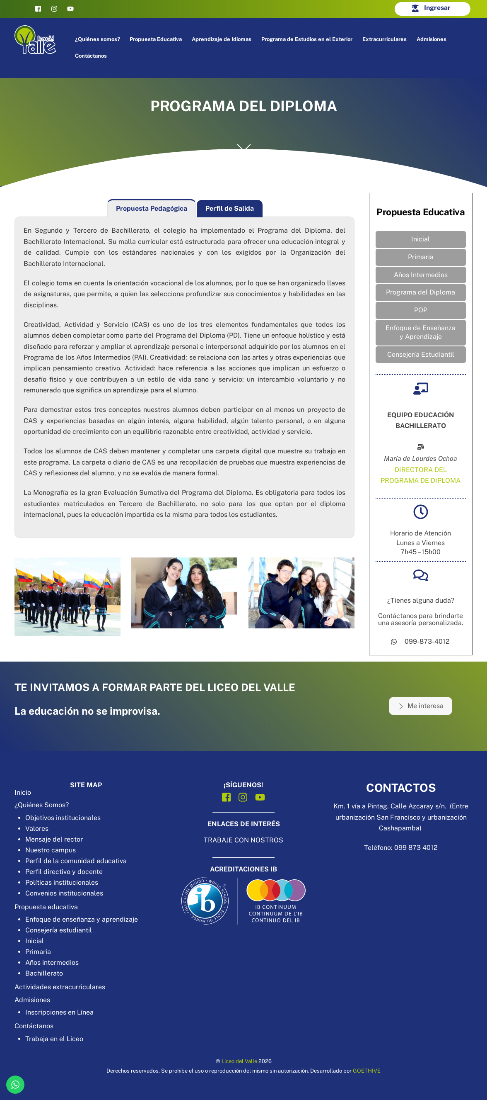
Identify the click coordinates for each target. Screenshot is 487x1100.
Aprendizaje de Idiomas (221, 39)
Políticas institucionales (61, 882)
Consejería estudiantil (58, 930)
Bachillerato (44, 973)
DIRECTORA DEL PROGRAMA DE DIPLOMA (420, 475)
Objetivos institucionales (63, 818)
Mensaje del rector (54, 839)
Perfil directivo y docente (64, 872)
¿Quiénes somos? (97, 39)
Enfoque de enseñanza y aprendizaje (81, 919)
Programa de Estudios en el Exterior (306, 39)
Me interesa (421, 706)
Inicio (22, 792)
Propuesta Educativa (156, 39)
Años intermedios (52, 962)
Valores (36, 828)
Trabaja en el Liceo (54, 1039)
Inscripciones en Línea (59, 1012)
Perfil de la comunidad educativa (76, 861)
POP (420, 310)
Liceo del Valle (239, 1061)
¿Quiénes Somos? (41, 805)
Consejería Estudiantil (420, 354)
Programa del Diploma (420, 292)
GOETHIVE (367, 1071)
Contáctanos (91, 56)
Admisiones (431, 39)
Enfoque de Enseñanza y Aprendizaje (421, 332)
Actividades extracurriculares (59, 987)
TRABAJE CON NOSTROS (243, 840)
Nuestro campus (50, 850)
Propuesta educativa (46, 907)
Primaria (421, 257)
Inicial (420, 239)
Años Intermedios (421, 275)
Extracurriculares (384, 39)
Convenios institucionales (64, 893)
